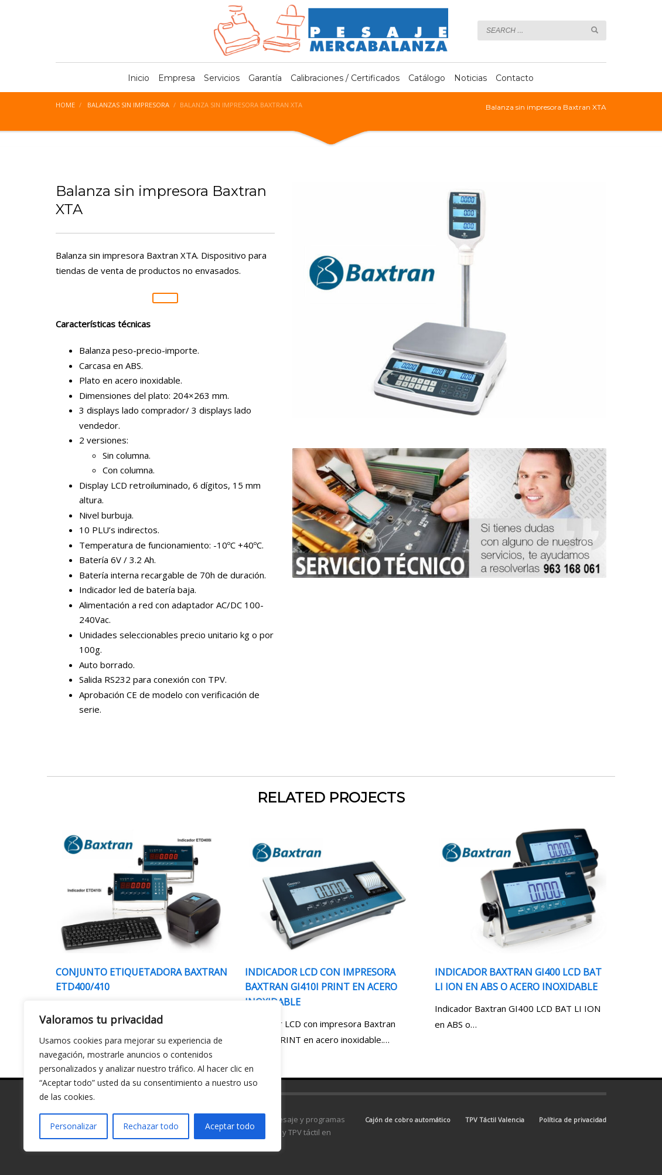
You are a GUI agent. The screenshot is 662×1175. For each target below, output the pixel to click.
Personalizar (73, 1126)
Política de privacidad (572, 1119)
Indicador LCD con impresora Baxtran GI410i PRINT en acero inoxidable (321, 987)
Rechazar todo (151, 1126)
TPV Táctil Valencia (494, 1119)
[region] (152, 1076)
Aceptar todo (230, 1126)
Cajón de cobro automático (408, 1119)
